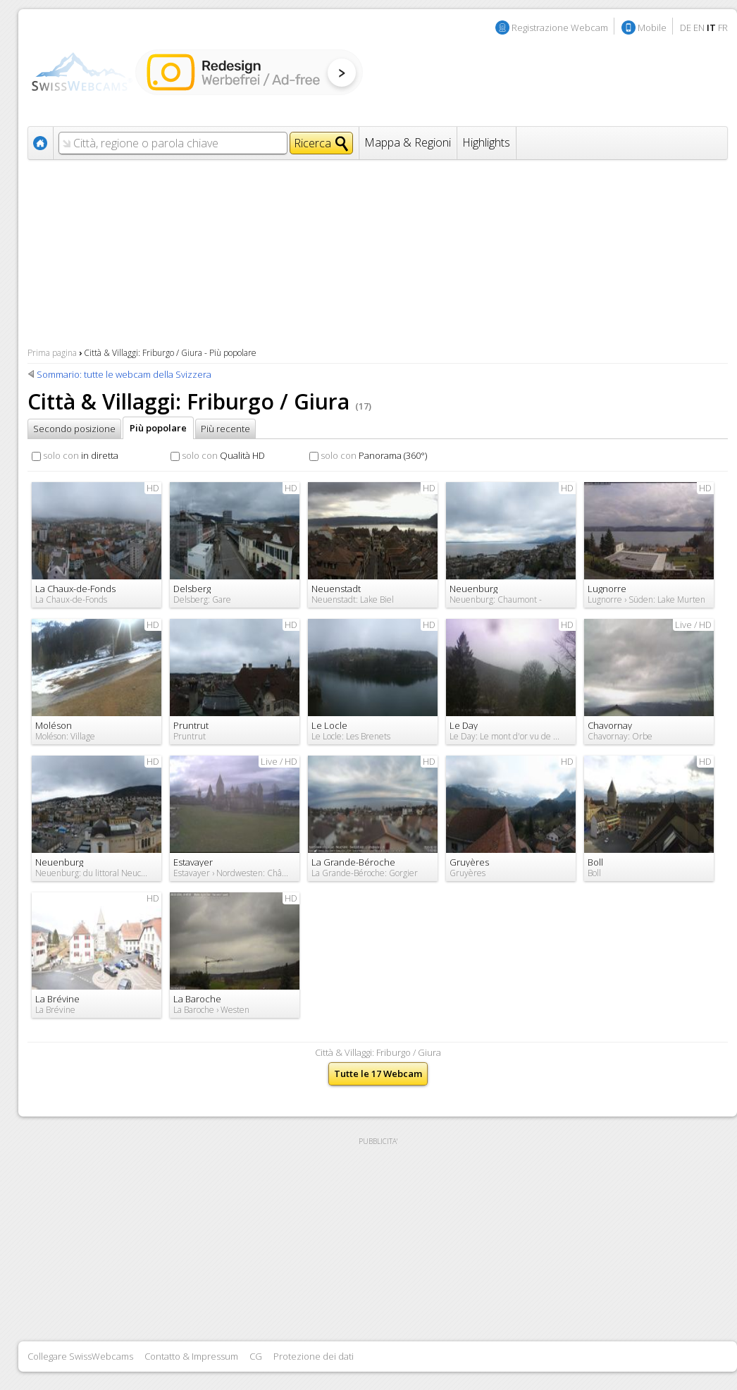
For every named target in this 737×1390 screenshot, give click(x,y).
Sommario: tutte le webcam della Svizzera (124, 374)
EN (699, 27)
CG (255, 1356)
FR (723, 27)
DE (685, 27)
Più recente (225, 428)
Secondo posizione (74, 428)
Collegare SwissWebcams (80, 1356)
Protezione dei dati (313, 1356)
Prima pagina (52, 353)
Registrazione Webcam (560, 27)
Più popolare (158, 428)
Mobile (652, 27)
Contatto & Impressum (191, 1356)
